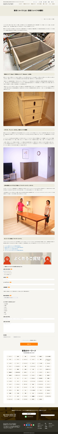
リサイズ (33, 363)
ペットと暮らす (33, 390)
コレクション (40, 387)
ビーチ (33, 372)
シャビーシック (10, 399)
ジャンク (10, 384)
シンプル (10, 363)
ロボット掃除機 (48, 356)
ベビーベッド (40, 396)
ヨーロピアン (18, 366)
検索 (54, 415)
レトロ (10, 378)
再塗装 (18, 369)
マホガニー (48, 366)
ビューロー (25, 387)
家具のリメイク (40, 426)
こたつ (25, 378)
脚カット (48, 372)
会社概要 (46, 426)
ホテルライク (48, 387)
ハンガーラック (41, 381)
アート (10, 396)
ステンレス (17, 384)
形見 (33, 387)
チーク (41, 369)
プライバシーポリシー (26, 340)
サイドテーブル (33, 356)
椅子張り (48, 375)
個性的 (10, 393)
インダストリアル (48, 396)
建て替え (41, 399)
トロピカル (48, 390)
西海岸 (48, 378)
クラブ (10, 387)
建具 (25, 356)
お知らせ (53, 3)
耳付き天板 (40, 378)
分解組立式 (10, 372)
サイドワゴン (25, 399)
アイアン (18, 359)
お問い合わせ (29, 413)
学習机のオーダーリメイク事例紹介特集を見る (11, 248)
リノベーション (33, 381)
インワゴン (25, 396)
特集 (43, 3)
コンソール (25, 381)
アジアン (41, 366)
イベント (50, 3)
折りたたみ (33, 378)
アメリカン (33, 375)
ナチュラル (48, 363)
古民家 (18, 356)
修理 (25, 366)
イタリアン (40, 372)
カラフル (10, 390)
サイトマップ (50, 426)
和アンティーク (18, 375)
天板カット (40, 375)
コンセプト (39, 423)
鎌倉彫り (41, 356)
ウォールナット (25, 375)
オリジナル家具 (40, 428)
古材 (17, 396)
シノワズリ (10, 381)
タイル (41, 390)
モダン (10, 359)
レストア (33, 359)
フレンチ (10, 369)
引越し (33, 384)
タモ (17, 381)
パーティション (33, 366)
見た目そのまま (18, 372)
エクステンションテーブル (48, 360)
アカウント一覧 (29, 427)
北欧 (33, 369)
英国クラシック (48, 369)
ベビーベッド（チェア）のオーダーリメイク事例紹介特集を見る (14, 250)
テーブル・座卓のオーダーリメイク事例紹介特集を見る (13, 245)
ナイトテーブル (41, 384)
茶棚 (25, 393)
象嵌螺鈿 (33, 396)
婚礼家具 (10, 375)
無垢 (17, 390)
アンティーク (25, 359)
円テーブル (25, 384)
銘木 (33, 393)
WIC (25, 390)
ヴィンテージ (25, 363)
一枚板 (18, 393)
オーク (18, 363)
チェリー (10, 366)
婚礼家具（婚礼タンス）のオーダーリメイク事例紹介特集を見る (14, 247)
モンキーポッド (41, 393)
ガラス (18, 387)
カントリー (10, 356)
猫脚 (40, 359)
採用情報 (46, 428)
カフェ (48, 381)
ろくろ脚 (41, 363)
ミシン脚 (18, 399)
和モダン (25, 372)
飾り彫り (33, 399)
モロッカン (48, 393)
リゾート (48, 384)
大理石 (25, 369)
